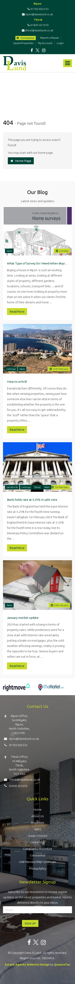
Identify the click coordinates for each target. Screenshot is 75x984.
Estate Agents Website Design (27, 964)
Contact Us (37, 842)
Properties (37, 822)
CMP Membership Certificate (37, 862)
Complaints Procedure (37, 848)
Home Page (20, 160)
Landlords (12, 487)
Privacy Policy (37, 868)
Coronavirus (26, 38)
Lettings (11, 369)
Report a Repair (49, 37)
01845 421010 (37, 25)
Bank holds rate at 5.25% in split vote (32, 499)
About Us (37, 816)
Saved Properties (23, 43)
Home (38, 809)
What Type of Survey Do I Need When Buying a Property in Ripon (37, 263)
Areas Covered (37, 835)
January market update (23, 617)
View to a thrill (17, 381)
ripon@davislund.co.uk (37, 14)
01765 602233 (37, 9)
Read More (17, 311)
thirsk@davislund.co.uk (37, 30)
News (37, 487)
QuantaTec (62, 964)
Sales (9, 251)
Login (60, 43)
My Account (45, 43)
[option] (16, 689)
